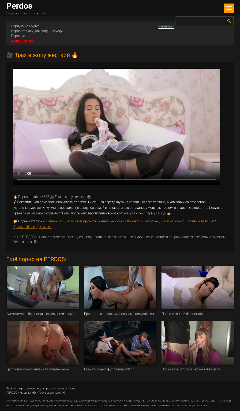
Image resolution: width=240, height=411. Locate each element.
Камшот (45, 227)
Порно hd (18, 36)
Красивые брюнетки (82, 221)
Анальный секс (112, 221)
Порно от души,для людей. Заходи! (37, 31)
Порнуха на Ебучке (25, 26)
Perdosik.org (14, 388)
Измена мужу (171, 221)
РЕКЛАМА (166, 26)
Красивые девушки (199, 221)
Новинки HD (55, 221)
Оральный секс (25, 227)
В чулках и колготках (142, 221)
